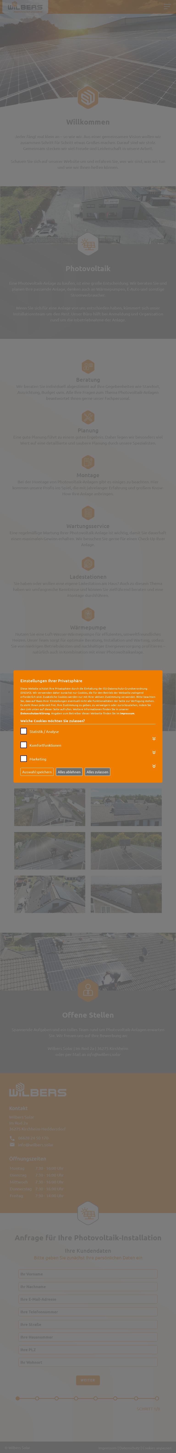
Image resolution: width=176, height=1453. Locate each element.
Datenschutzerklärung (35, 713)
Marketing (38, 759)
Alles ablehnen (69, 772)
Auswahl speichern (37, 772)
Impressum (127, 713)
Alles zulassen (97, 772)
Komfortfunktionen (45, 745)
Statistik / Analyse (44, 731)
